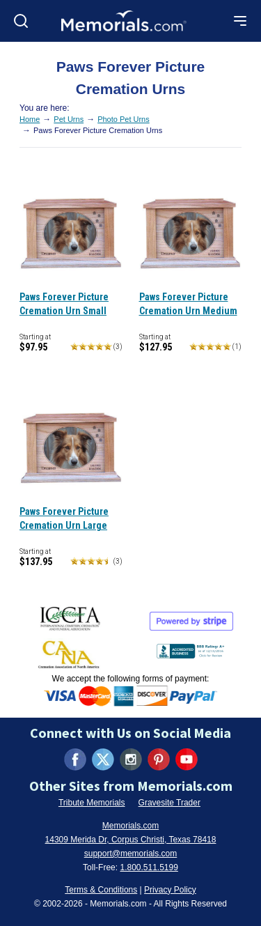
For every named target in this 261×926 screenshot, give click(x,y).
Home (29, 119)
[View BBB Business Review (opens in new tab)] (192, 648)
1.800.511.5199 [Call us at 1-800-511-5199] (148, 867)
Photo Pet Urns (123, 119)
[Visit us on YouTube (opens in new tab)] (186, 759)
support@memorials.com (130, 853)
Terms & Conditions (101, 890)
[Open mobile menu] (240, 21)
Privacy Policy (170, 890)
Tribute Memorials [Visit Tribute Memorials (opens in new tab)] (91, 803)
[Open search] (21, 21)
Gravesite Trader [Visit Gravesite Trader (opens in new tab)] (169, 803)
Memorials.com (130, 826)
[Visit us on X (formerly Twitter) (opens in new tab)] (103, 759)
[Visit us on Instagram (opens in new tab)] (131, 759)
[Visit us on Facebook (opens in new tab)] (75, 759)
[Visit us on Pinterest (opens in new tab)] (159, 759)
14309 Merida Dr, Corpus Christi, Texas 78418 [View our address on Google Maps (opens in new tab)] (130, 839)
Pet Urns (69, 119)
